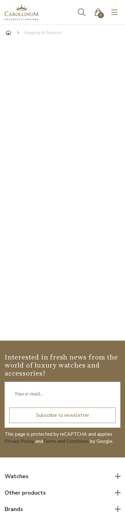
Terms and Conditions (66, 441)
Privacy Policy (19, 441)
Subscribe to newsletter (62, 415)
